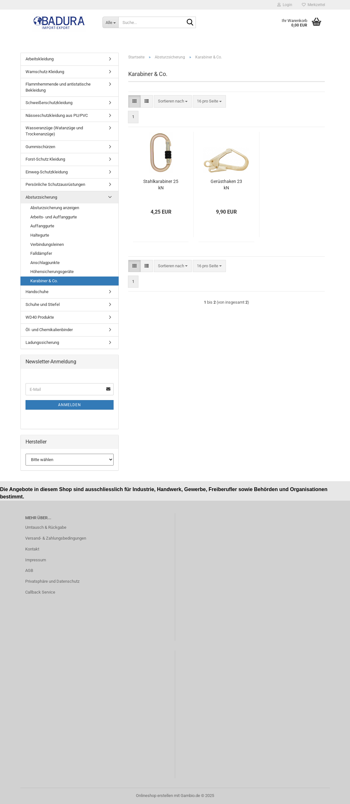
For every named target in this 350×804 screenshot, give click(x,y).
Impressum (35, 559)
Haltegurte (39, 235)
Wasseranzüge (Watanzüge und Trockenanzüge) (54, 130)
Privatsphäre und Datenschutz (52, 581)
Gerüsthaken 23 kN (226, 184)
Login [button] (284, 5)
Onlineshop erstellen (154, 795)
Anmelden (69, 405)
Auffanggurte (42, 226)
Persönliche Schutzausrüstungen (55, 184)
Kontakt (32, 549)
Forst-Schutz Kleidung (45, 159)
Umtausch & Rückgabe (45, 527)
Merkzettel (313, 5)
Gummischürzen (40, 146)
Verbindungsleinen (47, 244)
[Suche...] (110, 22)
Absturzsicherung (41, 197)
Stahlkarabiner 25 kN (160, 184)
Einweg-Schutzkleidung (47, 172)
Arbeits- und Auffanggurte (53, 217)
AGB (29, 570)
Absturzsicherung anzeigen (54, 207)
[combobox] (173, 101)
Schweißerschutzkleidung (49, 102)
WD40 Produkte (40, 317)
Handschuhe (37, 291)
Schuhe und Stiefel (43, 304)
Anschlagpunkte (45, 262)
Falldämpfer (41, 253)
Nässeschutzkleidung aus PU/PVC (57, 115)
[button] (134, 101)
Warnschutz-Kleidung (45, 71)
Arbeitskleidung (40, 59)
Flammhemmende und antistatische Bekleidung (58, 87)
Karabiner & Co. (44, 280)
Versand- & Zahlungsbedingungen (55, 538)
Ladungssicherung (42, 342)
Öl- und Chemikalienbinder (49, 329)
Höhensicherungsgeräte (52, 271)
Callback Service (40, 592)
